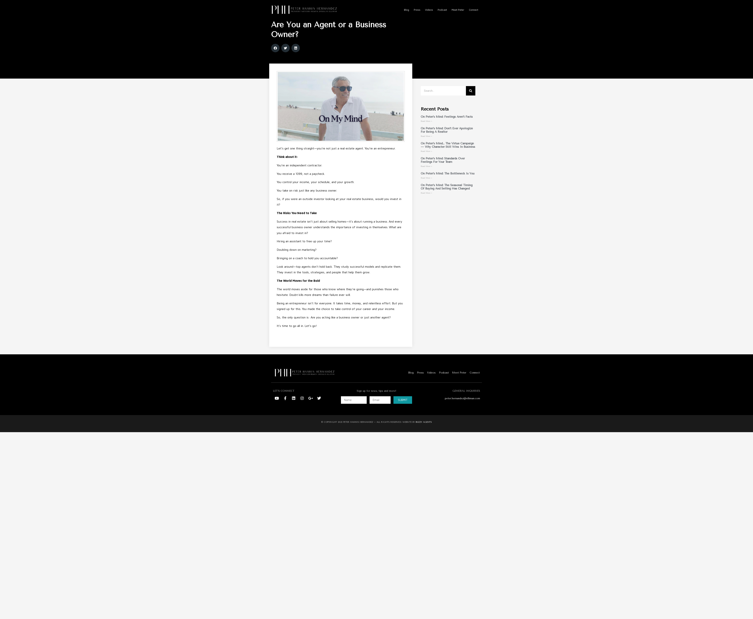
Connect (473, 9)
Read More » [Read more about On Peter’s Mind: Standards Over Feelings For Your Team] (426, 173)
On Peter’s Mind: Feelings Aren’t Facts (447, 124)
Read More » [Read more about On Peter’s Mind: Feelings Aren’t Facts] (426, 128)
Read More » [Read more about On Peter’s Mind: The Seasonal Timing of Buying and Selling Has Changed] (426, 200)
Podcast (442, 9)
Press (417, 9)
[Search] (470, 98)
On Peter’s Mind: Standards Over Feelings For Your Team (443, 167)
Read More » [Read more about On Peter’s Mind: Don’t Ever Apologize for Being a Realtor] (426, 143)
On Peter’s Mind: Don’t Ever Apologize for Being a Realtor (447, 137)
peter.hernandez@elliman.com (462, 405)
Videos (429, 9)
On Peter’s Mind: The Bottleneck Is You (447, 180)
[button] (275, 55)
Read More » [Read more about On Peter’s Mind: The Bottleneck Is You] (426, 185)
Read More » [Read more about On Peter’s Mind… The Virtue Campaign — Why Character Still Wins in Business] (426, 158)
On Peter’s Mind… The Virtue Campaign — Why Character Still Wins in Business (448, 152)
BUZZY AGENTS (424, 429)
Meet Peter (458, 9)
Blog (406, 9)
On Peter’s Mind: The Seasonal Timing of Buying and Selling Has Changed (447, 194)
